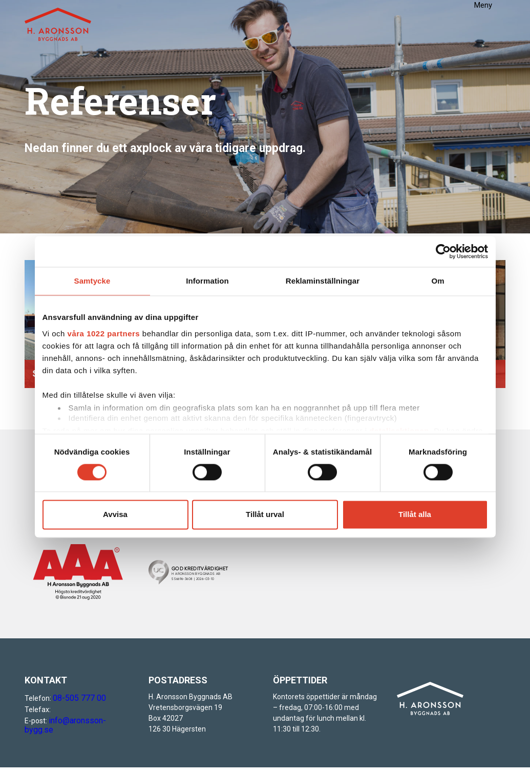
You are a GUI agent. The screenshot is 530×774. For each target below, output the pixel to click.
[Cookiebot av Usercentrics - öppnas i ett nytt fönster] (443, 253)
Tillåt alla (414, 513)
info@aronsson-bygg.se (87, 721)
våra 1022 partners (104, 332)
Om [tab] (437, 281)
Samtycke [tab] (92, 281)
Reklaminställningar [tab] (322, 281)
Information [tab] (207, 281)
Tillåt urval (265, 513)
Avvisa (115, 513)
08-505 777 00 (76, 698)
